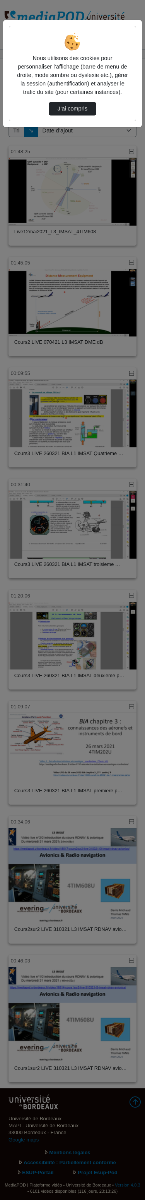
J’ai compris (72, 108)
